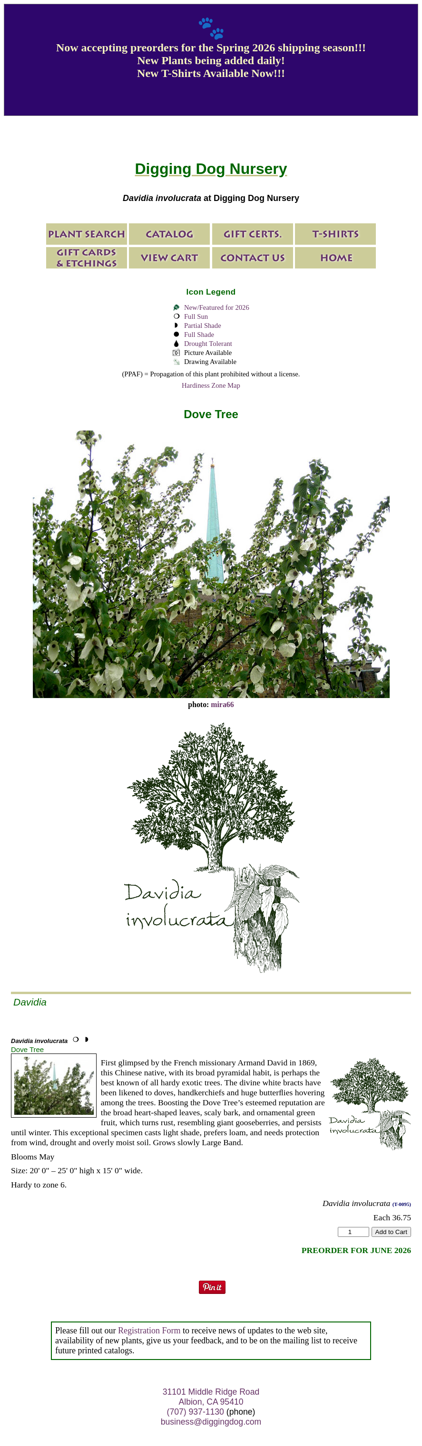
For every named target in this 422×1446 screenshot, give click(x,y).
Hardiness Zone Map (211, 385)
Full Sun (196, 316)
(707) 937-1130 (195, 1412)
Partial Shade (202, 325)
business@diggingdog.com (211, 1422)
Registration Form (149, 1330)
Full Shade (199, 334)
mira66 (222, 704)
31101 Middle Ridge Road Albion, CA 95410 (211, 1397)
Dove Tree (27, 1049)
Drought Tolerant (208, 343)
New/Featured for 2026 (216, 307)
